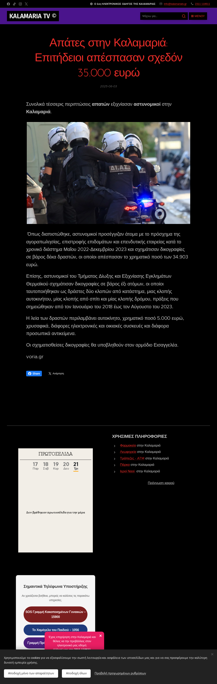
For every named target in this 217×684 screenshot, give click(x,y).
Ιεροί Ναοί (127, 471)
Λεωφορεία (128, 452)
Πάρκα (125, 464)
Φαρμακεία (128, 445)
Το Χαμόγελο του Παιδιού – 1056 (55, 630)
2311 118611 (202, 3)
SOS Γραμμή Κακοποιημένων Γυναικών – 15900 (55, 614)
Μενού (198, 16)
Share (34, 373)
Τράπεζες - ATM (132, 458)
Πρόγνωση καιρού (161, 483)
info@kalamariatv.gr (175, 3)
